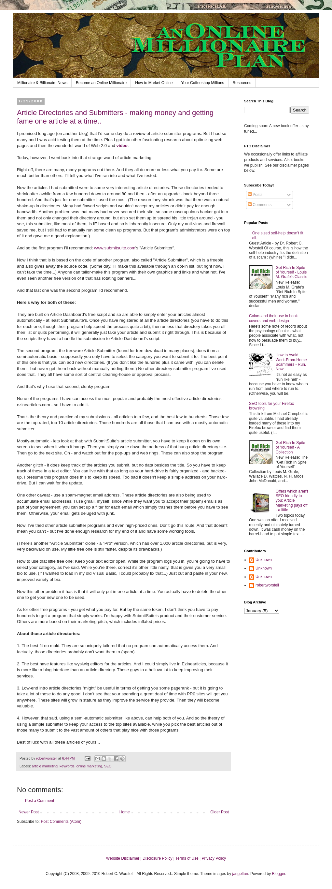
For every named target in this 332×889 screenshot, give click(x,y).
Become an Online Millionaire (101, 83)
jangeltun (240, 873)
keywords (67, 766)
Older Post (219, 812)
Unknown (264, 559)
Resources (242, 83)
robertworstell (267, 585)
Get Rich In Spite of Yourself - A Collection (290, 447)
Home (124, 812)
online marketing (89, 766)
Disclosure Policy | (159, 858)
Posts (255, 194)
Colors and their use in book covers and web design (273, 318)
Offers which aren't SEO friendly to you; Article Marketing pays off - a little (292, 500)
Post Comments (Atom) (61, 821)
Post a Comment (39, 800)
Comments (259, 204)
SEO (108, 766)
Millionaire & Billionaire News (42, 83)
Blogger (278, 873)
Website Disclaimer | (124, 858)
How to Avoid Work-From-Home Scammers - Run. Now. (291, 362)
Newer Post (29, 812)
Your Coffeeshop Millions (202, 83)
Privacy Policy (213, 858)
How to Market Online (154, 83)
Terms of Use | (188, 858)
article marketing (45, 766)
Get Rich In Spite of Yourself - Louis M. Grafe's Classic (291, 272)
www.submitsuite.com (114, 247)
